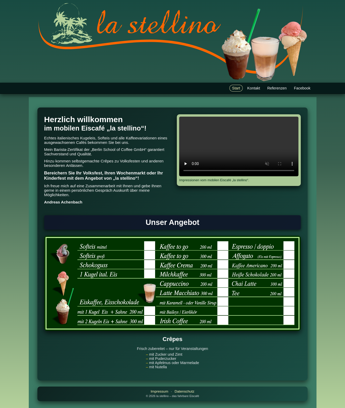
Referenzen (277, 88)
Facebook (302, 88)
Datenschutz (184, 391)
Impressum (159, 391)
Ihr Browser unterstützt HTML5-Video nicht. (238, 146)
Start (236, 88)
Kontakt (253, 88)
